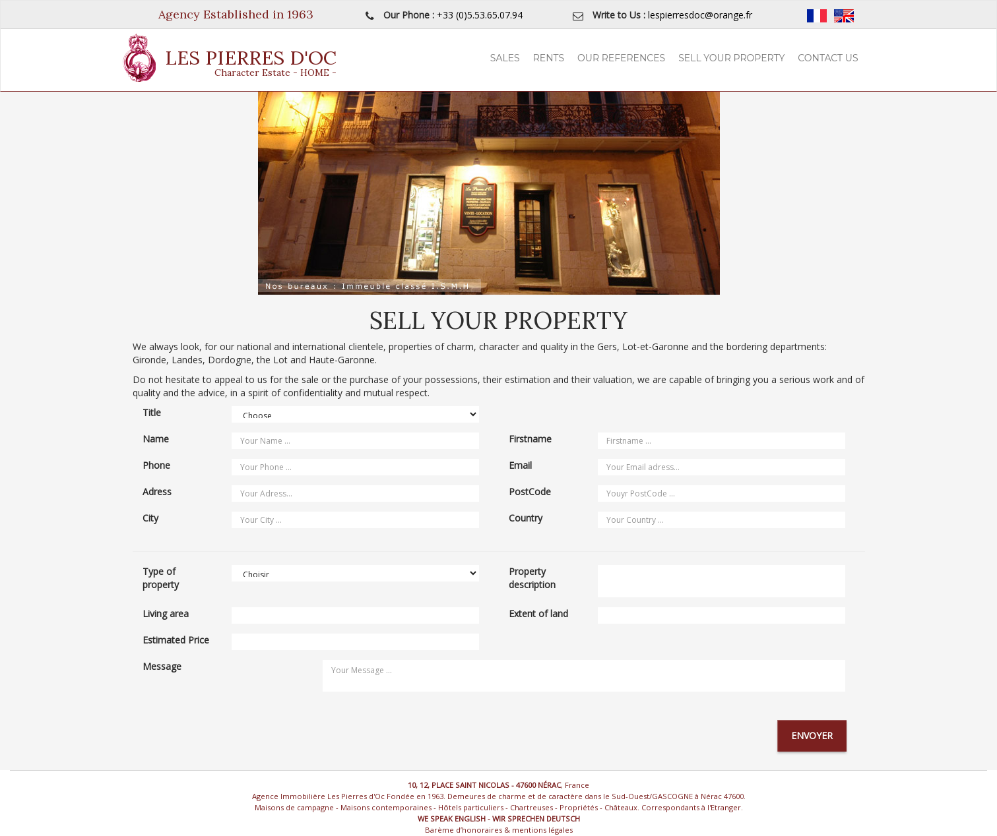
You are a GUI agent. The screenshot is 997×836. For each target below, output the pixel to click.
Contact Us (828, 58)
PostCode (530, 491)
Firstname (530, 439)
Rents (548, 58)
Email (520, 465)
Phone (156, 465)
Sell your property (731, 58)
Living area (166, 613)
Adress (157, 491)
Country (525, 518)
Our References (621, 58)
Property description (532, 578)
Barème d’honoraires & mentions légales (499, 830)
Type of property (161, 578)
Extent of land (538, 613)
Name (156, 439)
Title (152, 412)
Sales (505, 58)
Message (162, 666)
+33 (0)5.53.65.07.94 (480, 15)
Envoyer (812, 735)
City (150, 518)
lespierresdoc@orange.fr (700, 15)
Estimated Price (176, 640)
